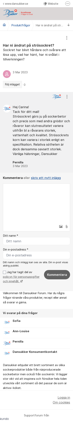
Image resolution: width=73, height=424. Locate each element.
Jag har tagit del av (21, 276)
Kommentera (57, 275)
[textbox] (36, 203)
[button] (60, 226)
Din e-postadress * (15, 249)
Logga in (64, 397)
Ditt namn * (10, 235)
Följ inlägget (12, 84)
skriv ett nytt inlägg (46, 178)
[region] (36, 61)
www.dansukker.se (15, 3)
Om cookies (61, 402)
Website (51, 3)
